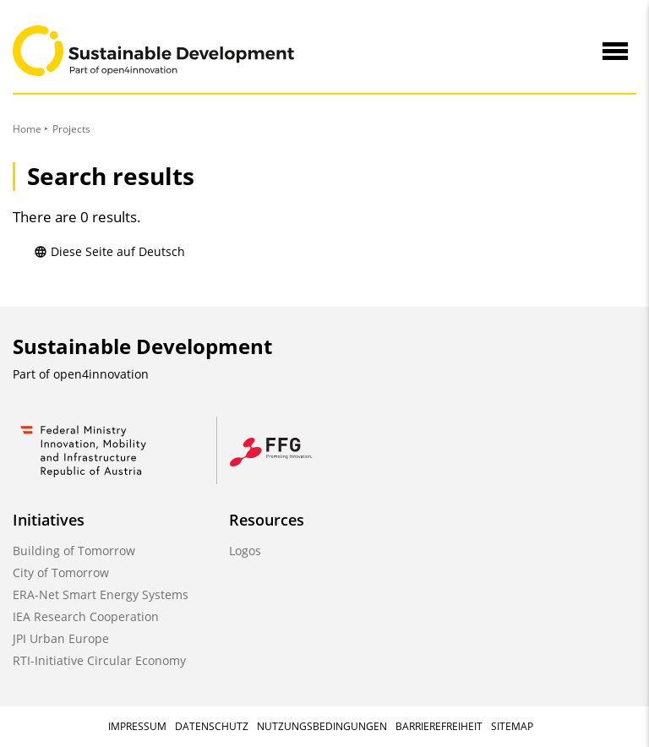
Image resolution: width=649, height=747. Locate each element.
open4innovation (101, 374)
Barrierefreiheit (439, 726)
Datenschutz (211, 726)
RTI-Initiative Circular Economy (99, 660)
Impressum (137, 726)
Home (27, 129)
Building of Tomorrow (74, 551)
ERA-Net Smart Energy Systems (100, 594)
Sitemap (512, 726)
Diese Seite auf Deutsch (109, 251)
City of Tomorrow (61, 572)
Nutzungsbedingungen (322, 726)
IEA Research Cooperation (86, 616)
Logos (245, 551)
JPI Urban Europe (61, 638)
